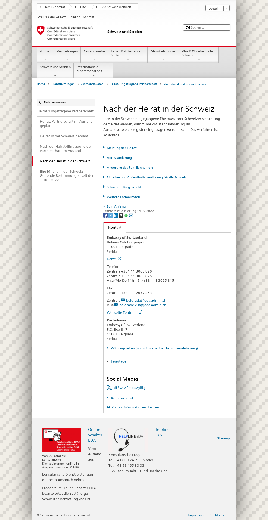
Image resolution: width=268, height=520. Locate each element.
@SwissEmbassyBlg (129, 387)
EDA (83, 7)
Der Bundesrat (55, 7)
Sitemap (223, 438)
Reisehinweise (94, 55)
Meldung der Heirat (122, 148)
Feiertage (118, 361)
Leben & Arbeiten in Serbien (127, 55)
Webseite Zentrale (124, 312)
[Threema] (121, 215)
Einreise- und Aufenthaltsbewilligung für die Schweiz (146, 177)
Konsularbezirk (122, 398)
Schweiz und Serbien (55, 71)
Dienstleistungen (163, 55)
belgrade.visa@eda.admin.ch (142, 305)
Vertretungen (67, 55)
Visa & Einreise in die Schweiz (198, 55)
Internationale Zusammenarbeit (93, 71)
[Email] (131, 215)
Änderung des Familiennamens (130, 167)
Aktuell (45, 55)
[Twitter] (111, 215)
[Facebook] (105, 215)
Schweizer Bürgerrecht (124, 187)
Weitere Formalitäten (123, 197)
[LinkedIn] (116, 215)
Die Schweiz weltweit (116, 7)
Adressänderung (119, 158)
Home (41, 84)
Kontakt (112, 227)
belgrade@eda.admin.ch (146, 300)
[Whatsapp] (126, 215)
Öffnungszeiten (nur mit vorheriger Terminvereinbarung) (154, 348)
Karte (114, 259)
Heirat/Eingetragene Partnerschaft (133, 84)
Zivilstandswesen (92, 84)
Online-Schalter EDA (95, 434)
